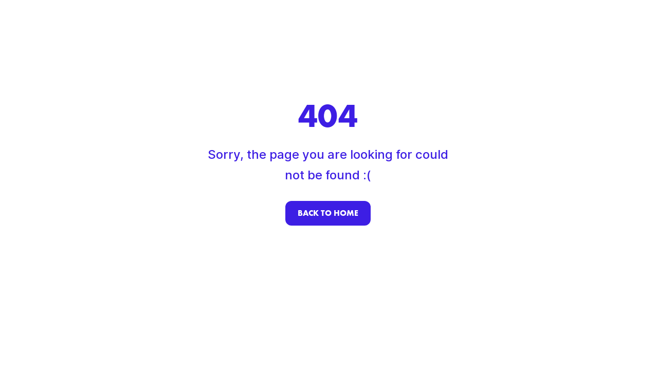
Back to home (328, 213)
